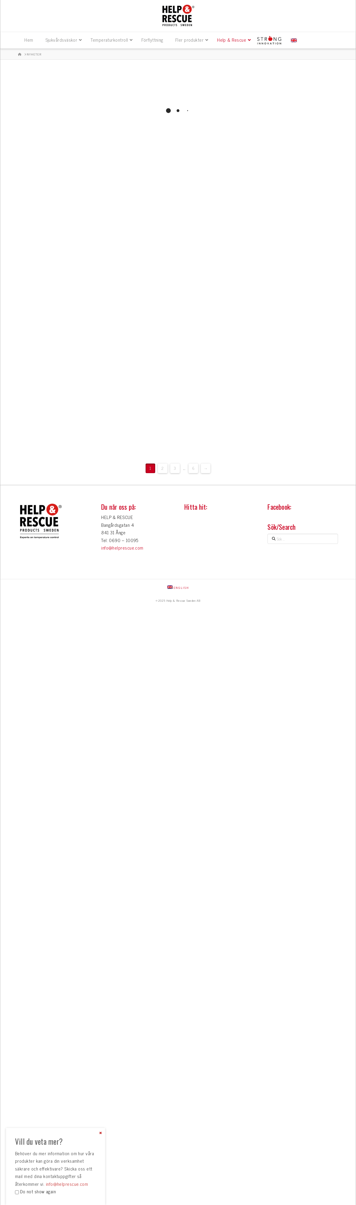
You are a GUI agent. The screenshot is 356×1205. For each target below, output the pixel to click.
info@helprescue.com (122, 547)
